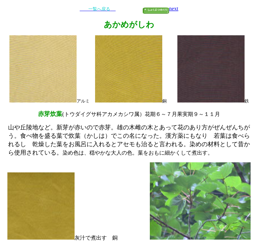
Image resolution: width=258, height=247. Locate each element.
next (173, 8)
